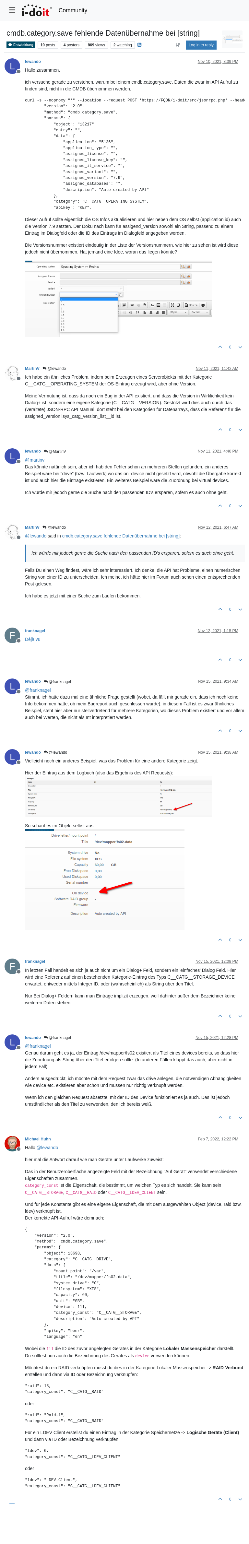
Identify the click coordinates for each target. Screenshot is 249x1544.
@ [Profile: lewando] (35, 535)
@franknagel (57, 681)
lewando (33, 61)
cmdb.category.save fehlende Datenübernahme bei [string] (121, 535)
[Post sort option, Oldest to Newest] (177, 45)
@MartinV (55, 451)
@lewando (54, 368)
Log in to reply (201, 45)
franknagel (35, 631)
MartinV (32, 368)
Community (73, 10)
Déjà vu (32, 639)
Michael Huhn (38, 1139)
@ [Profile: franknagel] (38, 690)
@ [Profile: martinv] (34, 460)
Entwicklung (20, 45)
